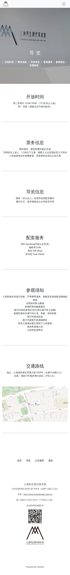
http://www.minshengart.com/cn (37, 494)
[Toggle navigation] (64, 4)
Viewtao (40, 567)
